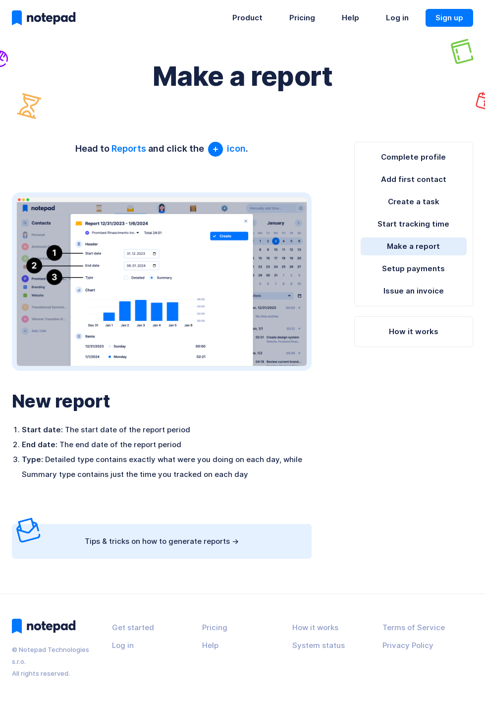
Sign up (449, 17)
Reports (128, 148)
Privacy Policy (407, 645)
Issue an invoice (413, 290)
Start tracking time (413, 224)
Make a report (413, 246)
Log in (397, 17)
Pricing (302, 17)
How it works (413, 331)
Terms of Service (413, 627)
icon (226, 148)
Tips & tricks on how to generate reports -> (127, 535)
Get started (133, 627)
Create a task (413, 201)
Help (350, 17)
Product (247, 17)
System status (318, 645)
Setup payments (413, 268)
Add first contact (413, 179)
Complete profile (413, 157)
